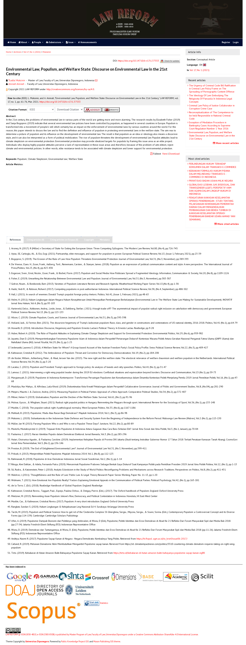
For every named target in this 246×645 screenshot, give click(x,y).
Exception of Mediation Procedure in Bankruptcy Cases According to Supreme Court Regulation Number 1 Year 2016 (209, 125)
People (37, 42)
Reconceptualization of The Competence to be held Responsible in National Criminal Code (210, 115)
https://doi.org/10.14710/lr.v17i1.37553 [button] (60, 101)
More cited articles (227, 223)
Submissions (54, 42)
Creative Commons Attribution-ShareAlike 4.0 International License (167, 634)
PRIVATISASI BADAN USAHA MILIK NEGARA (210, 180)
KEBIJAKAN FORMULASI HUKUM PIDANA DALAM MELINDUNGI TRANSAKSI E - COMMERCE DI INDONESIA (209, 173)
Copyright (89, 239)
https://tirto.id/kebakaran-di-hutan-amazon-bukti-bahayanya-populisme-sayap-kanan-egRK (159, 552)
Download (174, 153)
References (15, 239)
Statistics (104, 603)
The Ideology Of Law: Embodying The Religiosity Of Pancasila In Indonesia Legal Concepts (210, 98)
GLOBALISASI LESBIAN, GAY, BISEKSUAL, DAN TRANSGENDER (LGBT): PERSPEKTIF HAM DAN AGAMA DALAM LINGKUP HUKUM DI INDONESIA (211, 189)
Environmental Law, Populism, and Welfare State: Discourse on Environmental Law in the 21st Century (211, 135)
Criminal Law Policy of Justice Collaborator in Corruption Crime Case (211, 107)
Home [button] (9, 52)
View (164, 153)
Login (235, 42)
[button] (7, 89)
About (23, 42)
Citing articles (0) (35, 239)
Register (226, 42)
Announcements (87, 42)
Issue (70, 42)
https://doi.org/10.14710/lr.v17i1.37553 (138, 60)
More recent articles (226, 143)
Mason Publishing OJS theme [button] (106, 641)
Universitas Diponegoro (37, 641)
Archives (17, 52)
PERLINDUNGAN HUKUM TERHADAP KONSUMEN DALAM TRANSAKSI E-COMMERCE (212, 165)
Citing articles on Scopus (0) (64, 239)
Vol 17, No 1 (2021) (32, 52)
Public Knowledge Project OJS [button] (75, 641)
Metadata (105, 239)
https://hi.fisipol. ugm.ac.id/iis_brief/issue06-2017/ (161, 538)
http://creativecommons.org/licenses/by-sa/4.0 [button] (70, 89)
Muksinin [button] (47, 52)
